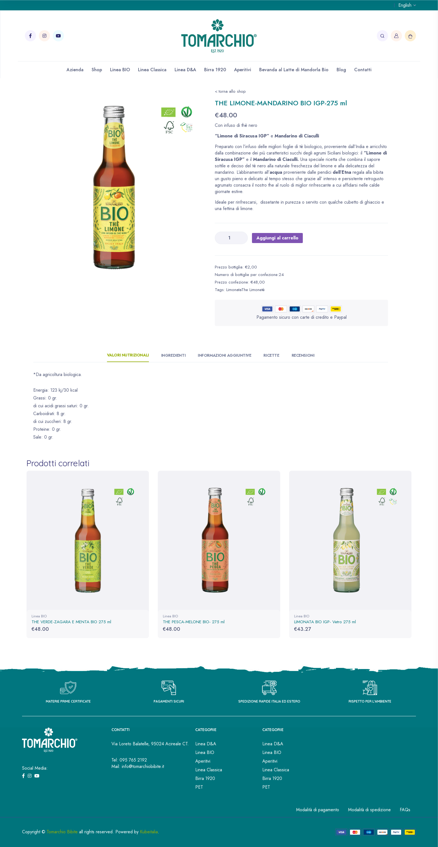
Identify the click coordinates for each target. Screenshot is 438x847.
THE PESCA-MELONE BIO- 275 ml (194, 622)
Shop (97, 69)
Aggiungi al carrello (277, 238)
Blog (341, 69)
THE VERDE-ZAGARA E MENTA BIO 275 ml (71, 622)
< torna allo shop (230, 91)
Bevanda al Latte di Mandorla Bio (293, 69)
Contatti (363, 69)
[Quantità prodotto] (231, 238)
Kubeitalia (149, 831)
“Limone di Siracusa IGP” (242, 136)
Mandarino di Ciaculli (297, 136)
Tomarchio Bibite (62, 831)
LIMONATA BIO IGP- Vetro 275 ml (325, 622)
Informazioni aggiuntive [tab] (224, 355)
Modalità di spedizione (369, 809)
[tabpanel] (119, 187)
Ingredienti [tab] (173, 355)
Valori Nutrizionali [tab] (128, 355)
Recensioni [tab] (303, 355)
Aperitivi (242, 69)
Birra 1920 (215, 69)
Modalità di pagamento (317, 809)
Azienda (75, 69)
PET (199, 787)
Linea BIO (120, 69)
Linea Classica (152, 69)
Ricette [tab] (271, 355)
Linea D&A (185, 69)
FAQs (405, 809)
